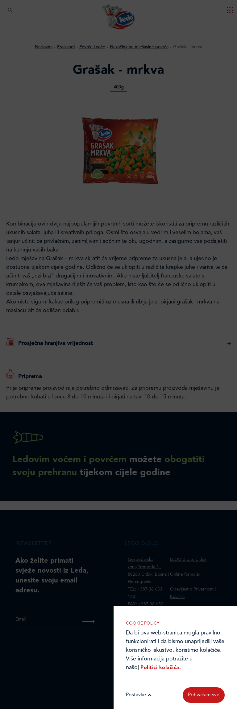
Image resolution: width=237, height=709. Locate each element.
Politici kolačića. (160, 667)
